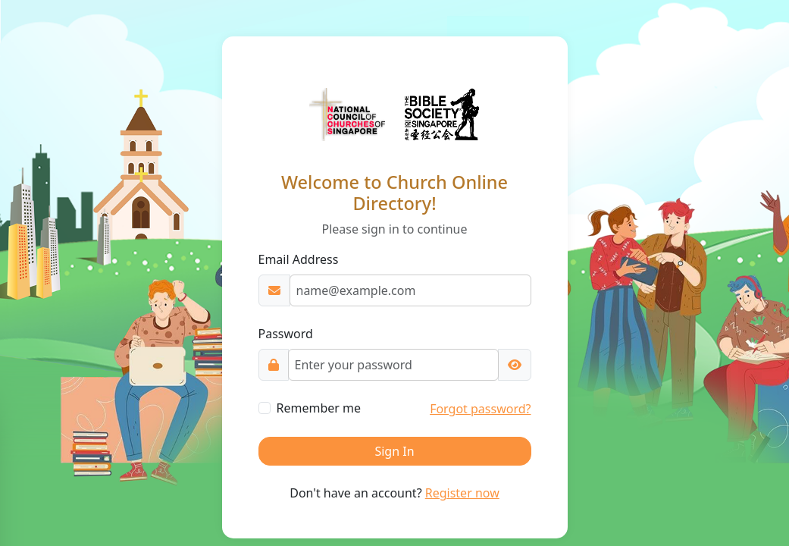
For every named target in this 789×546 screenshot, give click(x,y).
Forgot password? (480, 408)
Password (285, 333)
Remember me (319, 408)
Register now (462, 493)
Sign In (394, 451)
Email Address (298, 259)
